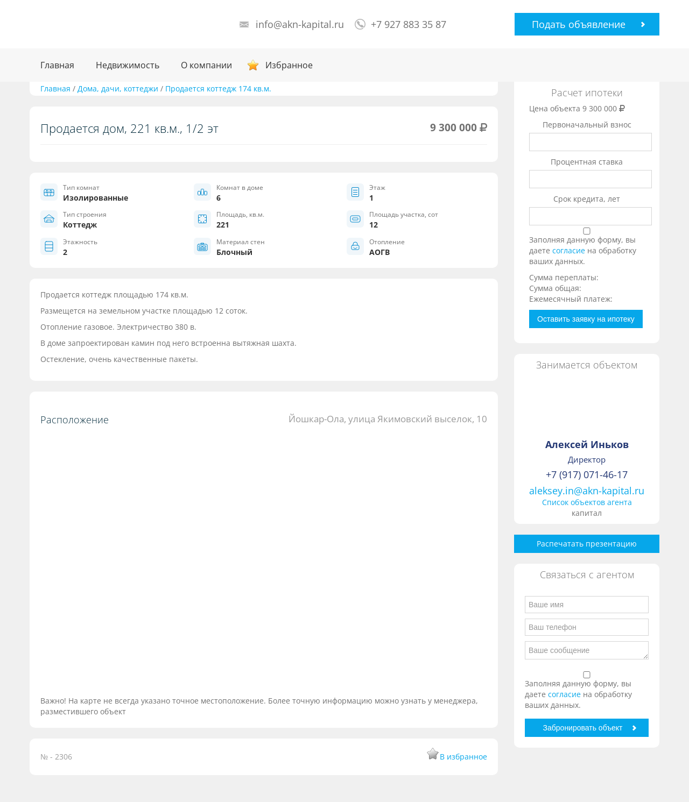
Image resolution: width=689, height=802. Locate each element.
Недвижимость (127, 65)
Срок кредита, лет (586, 199)
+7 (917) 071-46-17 (587, 474)
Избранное (289, 65)
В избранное (463, 756)
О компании (206, 65)
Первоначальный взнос (587, 124)
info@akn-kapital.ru (300, 24)
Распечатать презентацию (587, 543)
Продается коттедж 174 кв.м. (218, 88)
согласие (569, 250)
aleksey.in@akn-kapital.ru (586, 490)
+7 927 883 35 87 (408, 24)
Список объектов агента (587, 502)
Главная (57, 65)
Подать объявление (578, 24)
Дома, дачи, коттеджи (118, 88)
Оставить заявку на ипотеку (586, 319)
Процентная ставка (587, 162)
